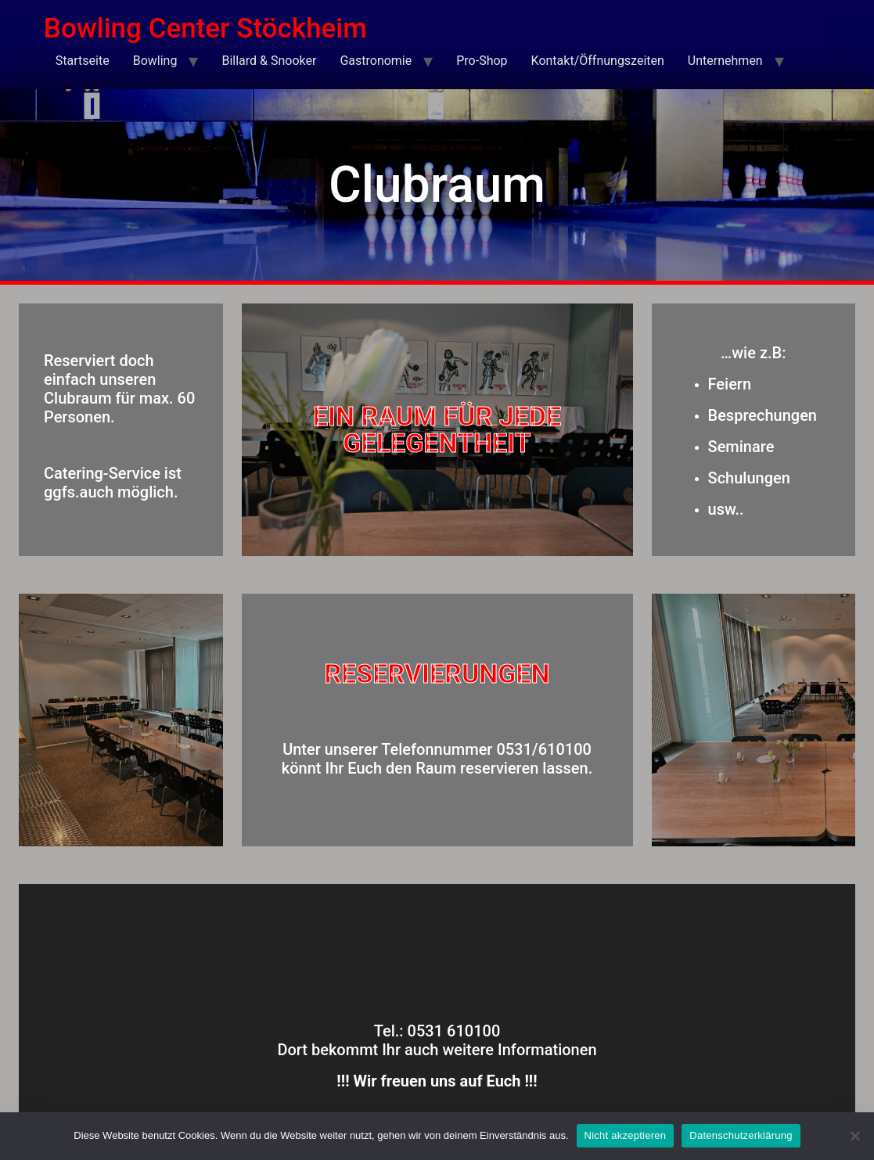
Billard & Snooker (268, 60)
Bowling (155, 60)
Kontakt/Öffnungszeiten (597, 60)
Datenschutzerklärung (740, 1135)
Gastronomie (376, 60)
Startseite (83, 60)
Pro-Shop (481, 60)
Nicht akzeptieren (625, 1135)
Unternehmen (725, 60)
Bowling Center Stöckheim (205, 29)
